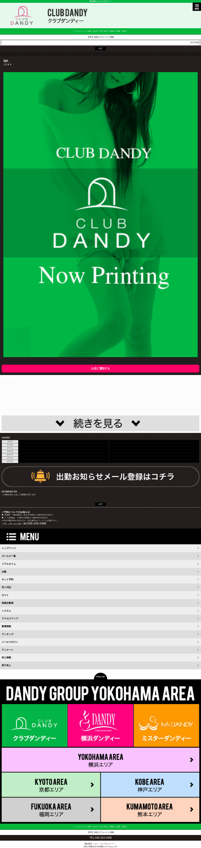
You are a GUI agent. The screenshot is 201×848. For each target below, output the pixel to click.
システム (6, 610)
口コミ (5, 595)
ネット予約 (7, 579)
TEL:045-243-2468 (100, 837)
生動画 (111, 31)
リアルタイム (80, 31)
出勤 (89, 31)
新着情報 (6, 626)
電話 (124, 31)
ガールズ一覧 (9, 556)
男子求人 (6, 665)
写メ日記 (104, 31)
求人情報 (6, 657)
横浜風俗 (88, 844)
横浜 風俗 (92, 1)
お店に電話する (100, 368)
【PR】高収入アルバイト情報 (100, 37)
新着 (118, 31)
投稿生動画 (7, 603)
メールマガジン (10, 642)
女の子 (95, 31)
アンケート (7, 649)
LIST (100, 48)
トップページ (9, 548)
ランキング (7, 634)
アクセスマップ (10, 618)
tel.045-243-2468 (34, 523)
